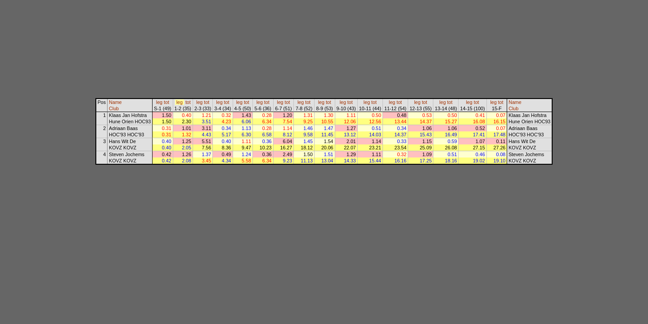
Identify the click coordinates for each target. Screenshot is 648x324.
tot (166, 102)
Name (115, 102)
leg (159, 102)
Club (114, 108)
